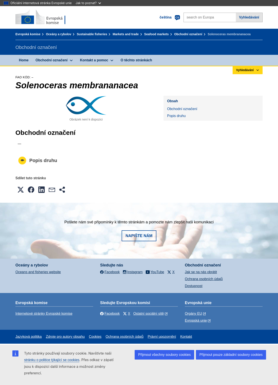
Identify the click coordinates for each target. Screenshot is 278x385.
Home (23, 60)
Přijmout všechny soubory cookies (164, 355)
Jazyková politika (28, 336)
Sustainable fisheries (92, 34)
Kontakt (186, 336)
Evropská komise (27, 34)
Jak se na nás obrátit (201, 272)
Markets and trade (126, 34)
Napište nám (139, 236)
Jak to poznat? (88, 3)
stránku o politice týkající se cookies (51, 360)
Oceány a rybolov (58, 34)
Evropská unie (196, 320)
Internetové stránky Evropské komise (43, 313)
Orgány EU (193, 313)
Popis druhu (176, 116)
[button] (20, 189)
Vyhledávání (249, 17)
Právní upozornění (162, 336)
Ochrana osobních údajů (204, 279)
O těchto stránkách (136, 60)
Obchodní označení (188, 34)
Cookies (95, 336)
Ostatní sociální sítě (148, 313)
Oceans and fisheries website (38, 272)
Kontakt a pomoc (94, 60)
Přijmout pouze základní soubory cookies (231, 355)
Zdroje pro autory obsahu (65, 336)
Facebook (110, 313)
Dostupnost (193, 286)
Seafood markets (156, 34)
